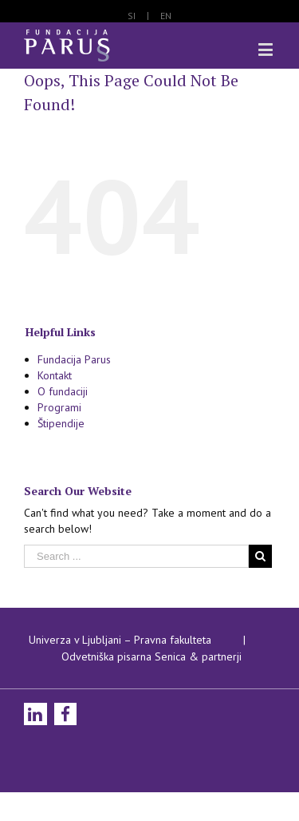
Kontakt (54, 375)
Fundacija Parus (74, 359)
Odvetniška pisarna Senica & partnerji (151, 656)
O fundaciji (62, 391)
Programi (59, 407)
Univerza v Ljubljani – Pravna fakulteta (120, 640)
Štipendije (61, 423)
